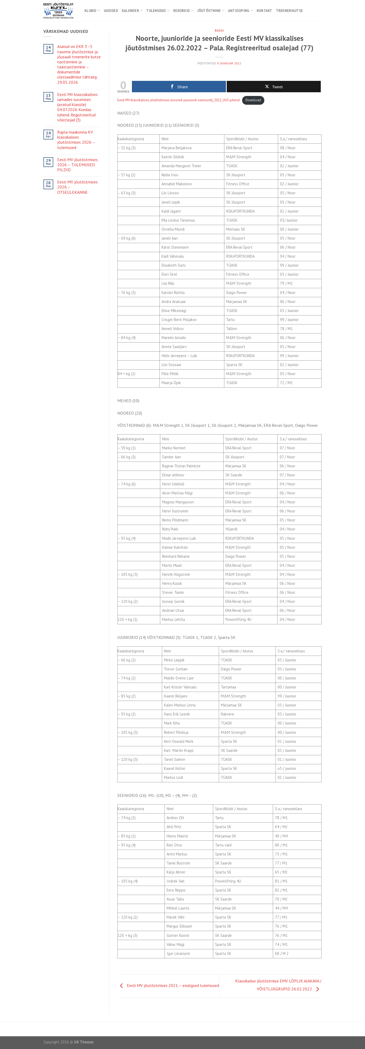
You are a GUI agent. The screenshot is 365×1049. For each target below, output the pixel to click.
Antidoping (240, 10)
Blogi (219, 30)
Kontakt (264, 10)
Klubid (92, 10)
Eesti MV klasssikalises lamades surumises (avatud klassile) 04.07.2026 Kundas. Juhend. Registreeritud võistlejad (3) (77, 107)
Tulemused (158, 10)
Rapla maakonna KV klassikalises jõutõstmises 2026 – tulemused (76, 140)
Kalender (132, 10)
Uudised (111, 10)
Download (253, 100)
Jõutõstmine (210, 10)
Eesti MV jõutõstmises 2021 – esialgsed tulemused (168, 985)
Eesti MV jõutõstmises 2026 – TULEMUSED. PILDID (77, 164)
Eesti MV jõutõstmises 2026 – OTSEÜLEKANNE (77, 187)
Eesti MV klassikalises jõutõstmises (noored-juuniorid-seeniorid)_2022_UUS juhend (178, 100)
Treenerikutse (289, 10)
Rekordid (183, 10)
